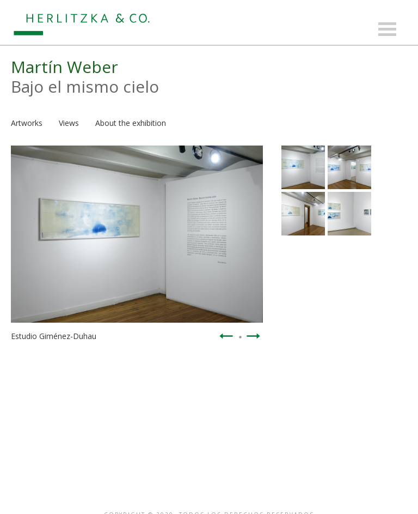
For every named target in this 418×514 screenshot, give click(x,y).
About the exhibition (130, 123)
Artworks (26, 123)
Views (69, 123)
